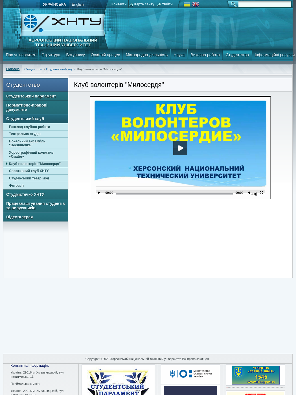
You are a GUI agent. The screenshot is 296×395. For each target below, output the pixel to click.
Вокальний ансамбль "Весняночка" (27, 143)
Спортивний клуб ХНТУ (29, 171)
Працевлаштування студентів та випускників (35, 205)
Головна (12, 69)
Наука (179, 55)
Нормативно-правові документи (26, 107)
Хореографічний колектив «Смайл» (31, 155)
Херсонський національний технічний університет (62, 42)
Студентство (237, 55)
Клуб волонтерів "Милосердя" (35, 164)
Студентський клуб (60, 69)
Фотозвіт (16, 186)
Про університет (21, 55)
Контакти (119, 4)
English (78, 4)
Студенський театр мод (29, 178)
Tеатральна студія (24, 134)
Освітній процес (105, 55)
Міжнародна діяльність (147, 55)
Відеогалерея (19, 217)
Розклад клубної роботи (29, 127)
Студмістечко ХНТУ (25, 194)
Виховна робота (205, 55)
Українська (54, 4)
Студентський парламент (31, 96)
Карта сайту (144, 4)
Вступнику (75, 55)
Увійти (167, 4)
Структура (50, 55)
